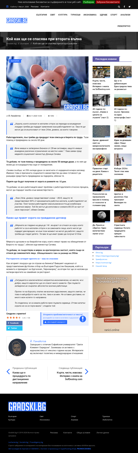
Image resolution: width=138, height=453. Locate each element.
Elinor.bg (99, 252)
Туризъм (75, 15)
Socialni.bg (24, 442)
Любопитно (123, 26)
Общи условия (83, 432)
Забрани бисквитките (108, 2)
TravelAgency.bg (36, 442)
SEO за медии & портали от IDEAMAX (23, 448)
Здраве (103, 15)
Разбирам (88, 2)
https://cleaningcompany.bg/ (107, 256)
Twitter (12, 328)
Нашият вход (101, 266)
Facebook (13, 323)
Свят (52, 15)
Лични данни (102, 432)
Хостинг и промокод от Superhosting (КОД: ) (66, 448)
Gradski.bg (11, 43)
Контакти (45, 6)
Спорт (114, 15)
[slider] (13, 317)
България (41, 15)
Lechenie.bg (13, 442)
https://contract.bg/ (104, 262)
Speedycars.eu (101, 259)
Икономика (90, 15)
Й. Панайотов (14, 116)
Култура (62, 15)
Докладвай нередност (55, 322)
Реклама (35, 6)
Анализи (125, 15)
